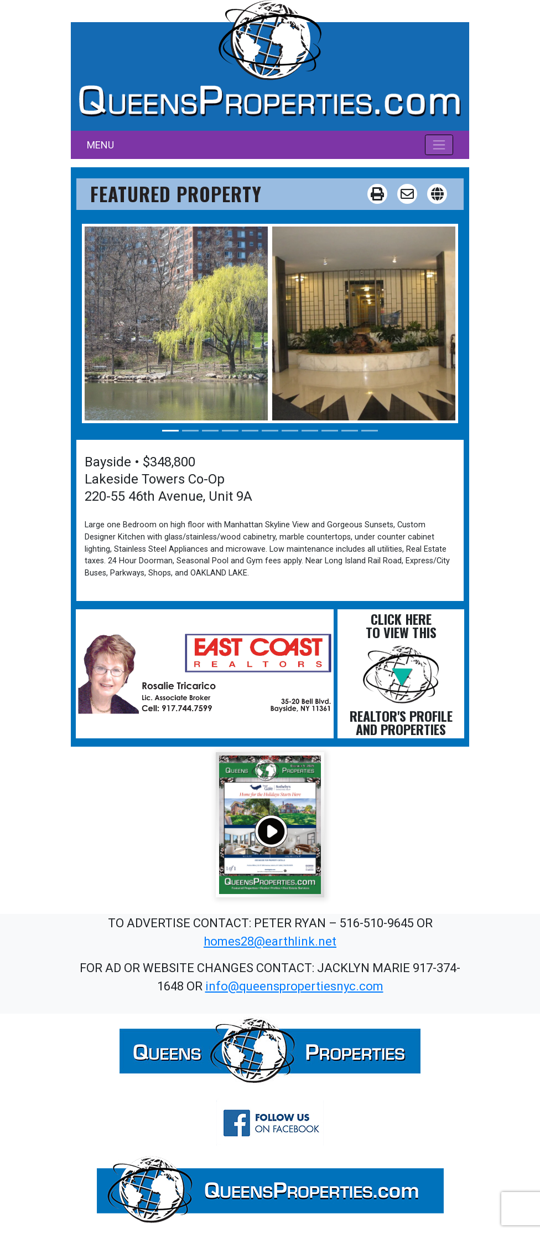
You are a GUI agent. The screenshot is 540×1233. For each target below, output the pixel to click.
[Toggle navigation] (439, 145)
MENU (100, 145)
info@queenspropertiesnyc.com (294, 986)
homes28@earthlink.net (270, 941)
